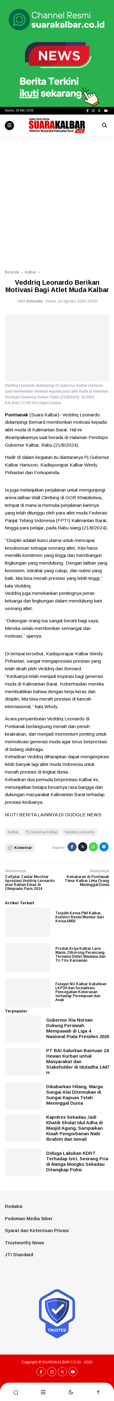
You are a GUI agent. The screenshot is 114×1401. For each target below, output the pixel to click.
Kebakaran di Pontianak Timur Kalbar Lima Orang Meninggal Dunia (87, 881)
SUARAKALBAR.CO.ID (61, 1362)
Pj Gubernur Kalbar (41, 832)
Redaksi (13, 1206)
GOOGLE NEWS (83, 814)
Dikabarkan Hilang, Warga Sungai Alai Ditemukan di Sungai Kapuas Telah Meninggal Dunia (74, 1095)
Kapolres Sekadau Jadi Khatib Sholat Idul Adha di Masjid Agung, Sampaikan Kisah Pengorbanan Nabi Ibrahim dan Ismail (74, 1128)
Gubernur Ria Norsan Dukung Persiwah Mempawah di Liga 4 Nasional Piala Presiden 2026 (77, 1028)
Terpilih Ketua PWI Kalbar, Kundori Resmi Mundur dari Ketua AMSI (79, 917)
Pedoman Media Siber (28, 1218)
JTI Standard (19, 1254)
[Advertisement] (57, 200)
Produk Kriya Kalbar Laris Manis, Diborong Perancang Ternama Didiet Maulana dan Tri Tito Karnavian (80, 954)
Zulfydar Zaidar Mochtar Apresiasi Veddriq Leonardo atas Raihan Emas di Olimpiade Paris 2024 (30, 883)
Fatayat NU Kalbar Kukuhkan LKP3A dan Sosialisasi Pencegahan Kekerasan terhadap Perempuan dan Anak (80, 992)
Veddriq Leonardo (80, 832)
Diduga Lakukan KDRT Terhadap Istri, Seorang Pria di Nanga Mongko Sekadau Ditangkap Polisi (77, 1161)
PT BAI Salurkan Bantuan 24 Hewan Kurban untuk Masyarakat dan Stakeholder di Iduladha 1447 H (77, 1061)
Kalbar (13, 832)
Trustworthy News (24, 1242)
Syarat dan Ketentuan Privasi (37, 1230)
